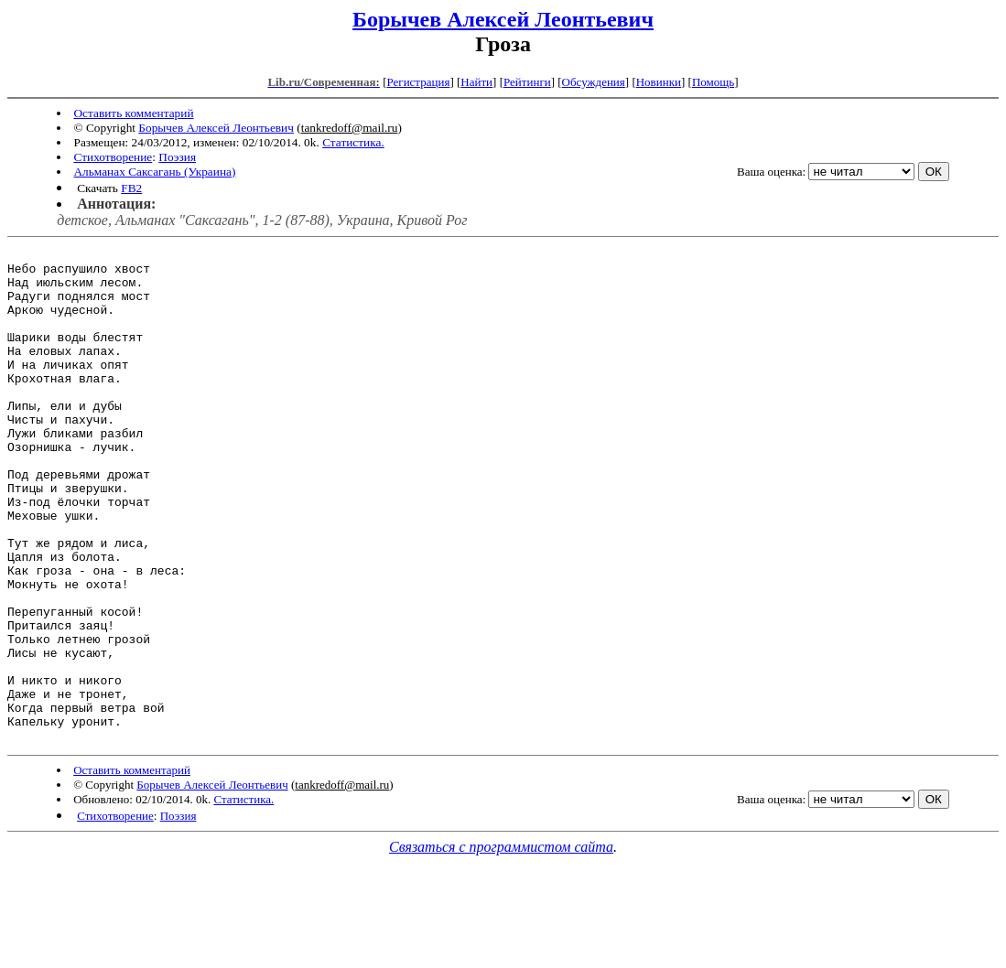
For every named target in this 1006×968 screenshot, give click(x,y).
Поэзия (177, 157)
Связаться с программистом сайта (501, 945)
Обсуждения (593, 82)
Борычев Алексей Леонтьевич (503, 19)
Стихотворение (112, 157)
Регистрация (417, 82)
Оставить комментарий (133, 113)
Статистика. (353, 142)
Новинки (658, 82)
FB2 (131, 188)
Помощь (713, 82)
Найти (476, 82)
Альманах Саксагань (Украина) (154, 171)
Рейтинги (527, 82)
